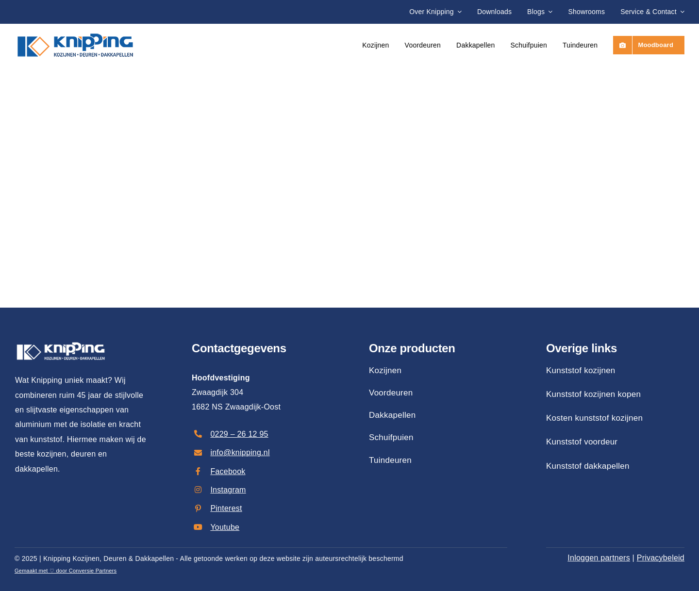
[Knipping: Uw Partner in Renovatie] (75, 30)
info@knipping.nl (239, 452)
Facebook (227, 471)
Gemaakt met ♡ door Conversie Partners (65, 571)
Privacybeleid (660, 558)
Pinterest (226, 508)
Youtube (224, 527)
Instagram (228, 490)
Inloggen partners (598, 558)
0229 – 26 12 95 (239, 434)
